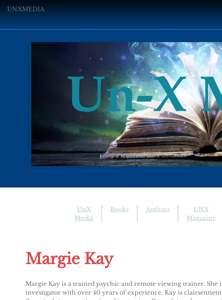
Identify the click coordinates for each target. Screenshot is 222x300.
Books (119, 209)
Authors (158, 209)
